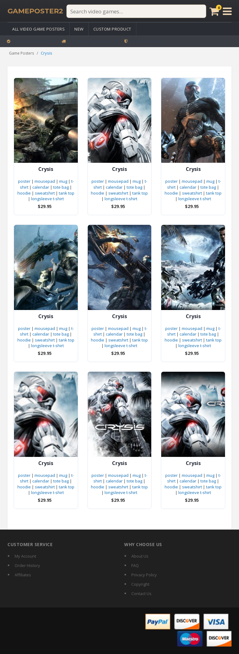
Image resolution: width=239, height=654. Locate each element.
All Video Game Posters (38, 29)
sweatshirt (45, 193)
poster (24, 181)
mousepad (45, 181)
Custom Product (112, 29)
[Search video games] (136, 11)
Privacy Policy (144, 575)
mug (63, 181)
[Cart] (214, 11)
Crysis (45, 169)
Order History (27, 565)
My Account (25, 556)
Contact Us (141, 593)
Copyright (140, 584)
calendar (40, 187)
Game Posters (21, 53)
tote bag (61, 187)
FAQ (135, 565)
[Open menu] (227, 11)
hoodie (24, 193)
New (79, 29)
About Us (139, 556)
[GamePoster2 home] (35, 11)
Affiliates (23, 575)
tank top (66, 193)
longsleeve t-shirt (47, 198)
